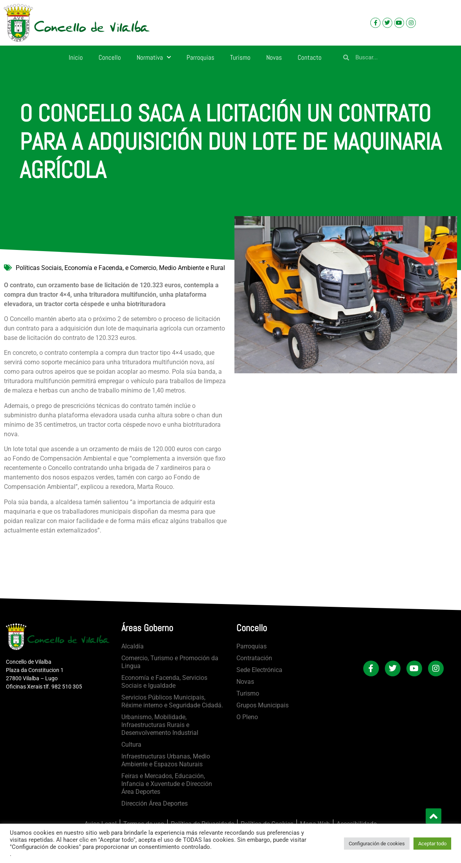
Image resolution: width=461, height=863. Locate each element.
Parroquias (200, 57)
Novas (274, 57)
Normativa (154, 57)
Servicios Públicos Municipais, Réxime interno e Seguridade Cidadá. (172, 701)
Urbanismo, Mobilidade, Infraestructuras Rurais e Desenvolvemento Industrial (159, 724)
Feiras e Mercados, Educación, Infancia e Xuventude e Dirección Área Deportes (166, 783)
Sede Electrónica (259, 670)
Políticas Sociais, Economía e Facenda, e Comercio (86, 268)
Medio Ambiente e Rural (192, 268)
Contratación (254, 658)
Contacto (310, 57)
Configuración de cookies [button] (377, 843)
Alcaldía (132, 646)
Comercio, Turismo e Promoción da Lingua (169, 662)
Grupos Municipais (262, 705)
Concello (110, 57)
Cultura (131, 744)
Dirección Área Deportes (154, 803)
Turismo (240, 57)
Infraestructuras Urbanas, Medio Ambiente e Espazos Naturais (165, 760)
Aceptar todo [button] (432, 843)
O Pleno (247, 717)
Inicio (76, 57)
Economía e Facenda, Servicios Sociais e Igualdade (164, 681)
